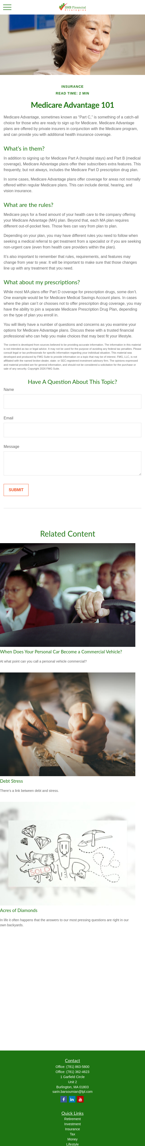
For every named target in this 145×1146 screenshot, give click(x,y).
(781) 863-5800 (77, 1067)
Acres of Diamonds (18, 910)
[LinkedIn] (72, 1099)
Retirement (72, 1119)
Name (9, 389)
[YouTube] (80, 1099)
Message (11, 447)
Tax (72, 1134)
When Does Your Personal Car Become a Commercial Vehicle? (61, 651)
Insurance (72, 1129)
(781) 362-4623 (77, 1072)
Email (8, 418)
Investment (72, 1124)
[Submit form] (16, 490)
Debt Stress (11, 781)
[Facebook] (63, 1099)
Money (72, 1139)
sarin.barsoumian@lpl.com (72, 1092)
